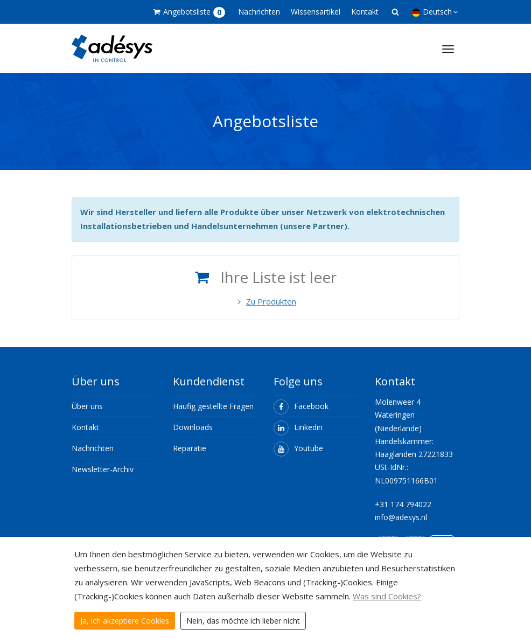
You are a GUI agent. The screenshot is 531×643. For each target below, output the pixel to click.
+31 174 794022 (403, 504)
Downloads (193, 427)
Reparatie (189, 448)
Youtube (298, 448)
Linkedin (298, 427)
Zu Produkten (265, 301)
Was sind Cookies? (387, 596)
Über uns (87, 406)
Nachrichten (259, 11)
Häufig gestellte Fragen (213, 406)
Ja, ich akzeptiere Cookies (124, 621)
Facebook (301, 406)
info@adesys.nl (401, 517)
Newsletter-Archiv (103, 469)
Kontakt (365, 11)
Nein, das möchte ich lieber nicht (243, 621)
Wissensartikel (315, 11)
